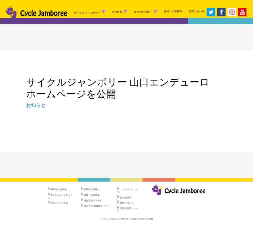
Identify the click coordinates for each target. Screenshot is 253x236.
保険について (125, 202)
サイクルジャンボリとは (60, 196)
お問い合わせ (196, 11)
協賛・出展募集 (173, 11)
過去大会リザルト (91, 200)
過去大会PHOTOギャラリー (96, 206)
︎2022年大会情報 (57, 189)
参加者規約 (124, 197)
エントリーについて (127, 190)
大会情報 (119, 12)
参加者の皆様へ (146, 12)
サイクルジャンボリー (89, 12)
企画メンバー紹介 (58, 202)
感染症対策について (127, 209)
